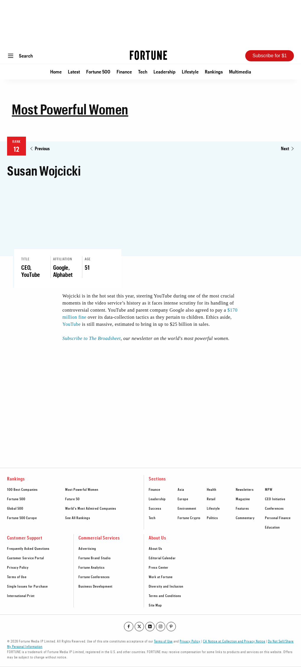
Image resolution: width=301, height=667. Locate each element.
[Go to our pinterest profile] (171, 626)
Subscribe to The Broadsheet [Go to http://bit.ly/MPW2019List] (92, 338)
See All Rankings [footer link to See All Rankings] (77, 518)
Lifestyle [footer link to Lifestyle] (213, 508)
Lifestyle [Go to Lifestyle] (190, 71)
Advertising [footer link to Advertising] (87, 548)
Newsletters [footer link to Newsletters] (245, 489)
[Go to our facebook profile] (128, 626)
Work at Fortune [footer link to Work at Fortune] (161, 577)
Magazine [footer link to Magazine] (243, 499)
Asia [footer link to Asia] (181, 489)
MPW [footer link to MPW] (268, 489)
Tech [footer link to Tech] (152, 518)
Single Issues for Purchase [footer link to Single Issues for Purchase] (27, 586)
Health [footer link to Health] (211, 489)
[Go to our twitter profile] (139, 626)
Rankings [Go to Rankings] (214, 71)
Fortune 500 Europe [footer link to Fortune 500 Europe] (22, 518)
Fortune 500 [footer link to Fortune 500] (16, 499)
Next (285, 148)
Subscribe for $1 (269, 55)
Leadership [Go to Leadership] (164, 71)
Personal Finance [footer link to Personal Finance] (278, 518)
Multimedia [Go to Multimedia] (240, 71)
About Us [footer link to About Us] (155, 548)
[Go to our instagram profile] (160, 626)
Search (26, 55)
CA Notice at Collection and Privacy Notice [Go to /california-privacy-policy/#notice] (234, 641)
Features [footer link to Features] (242, 508)
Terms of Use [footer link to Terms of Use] (17, 577)
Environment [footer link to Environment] (187, 508)
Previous (42, 148)
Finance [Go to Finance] (124, 71)
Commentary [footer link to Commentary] (245, 518)
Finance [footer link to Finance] (154, 489)
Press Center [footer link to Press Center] (159, 567)
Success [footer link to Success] (155, 508)
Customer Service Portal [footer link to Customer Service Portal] (25, 558)
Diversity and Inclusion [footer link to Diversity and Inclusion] (166, 586)
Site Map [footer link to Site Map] (155, 605)
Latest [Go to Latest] (74, 71)
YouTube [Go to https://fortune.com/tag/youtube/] (72, 324)
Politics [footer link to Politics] (212, 518)
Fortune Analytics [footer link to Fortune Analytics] (91, 567)
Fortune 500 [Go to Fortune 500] (98, 71)
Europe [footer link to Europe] (183, 499)
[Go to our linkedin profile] (150, 626)
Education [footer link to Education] (272, 527)
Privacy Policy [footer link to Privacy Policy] (18, 567)
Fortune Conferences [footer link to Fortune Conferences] (94, 577)
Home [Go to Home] (56, 71)
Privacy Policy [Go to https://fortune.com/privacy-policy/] (190, 641)
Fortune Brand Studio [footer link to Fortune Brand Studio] (94, 558)
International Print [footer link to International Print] (21, 596)
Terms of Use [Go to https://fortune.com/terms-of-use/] (163, 641)
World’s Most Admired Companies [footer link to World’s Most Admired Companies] (90, 508)
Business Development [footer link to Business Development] (95, 586)
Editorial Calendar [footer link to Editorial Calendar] (162, 558)
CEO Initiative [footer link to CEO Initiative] (275, 499)
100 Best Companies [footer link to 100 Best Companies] (22, 489)
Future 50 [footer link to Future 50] (72, 499)
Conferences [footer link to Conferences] (274, 508)
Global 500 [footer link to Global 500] (15, 508)
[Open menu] (10, 55)
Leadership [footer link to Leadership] (157, 499)
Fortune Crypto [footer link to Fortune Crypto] (189, 518)
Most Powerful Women (70, 109)
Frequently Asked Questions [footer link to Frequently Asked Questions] (28, 548)
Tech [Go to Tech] (142, 71)
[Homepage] (148, 55)
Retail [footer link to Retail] (211, 499)
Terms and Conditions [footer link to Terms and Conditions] (165, 596)
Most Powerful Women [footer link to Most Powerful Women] (81, 489)
